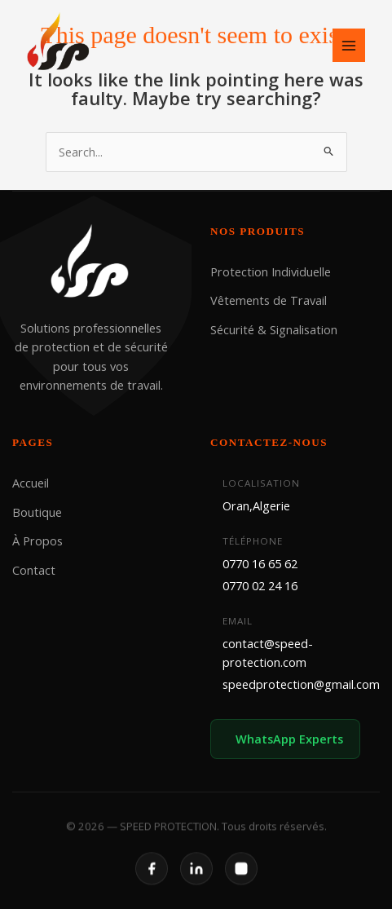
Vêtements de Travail (268, 300)
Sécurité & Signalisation (273, 329)
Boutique (37, 512)
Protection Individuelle (270, 271)
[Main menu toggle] (349, 45)
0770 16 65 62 (259, 562)
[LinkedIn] (196, 881)
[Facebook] (151, 881)
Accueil (30, 482)
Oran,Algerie (256, 505)
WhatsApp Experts (289, 738)
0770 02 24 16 (259, 585)
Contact (33, 569)
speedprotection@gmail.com (301, 684)
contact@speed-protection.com (267, 651)
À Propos (37, 540)
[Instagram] (241, 881)
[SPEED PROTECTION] (59, 43)
